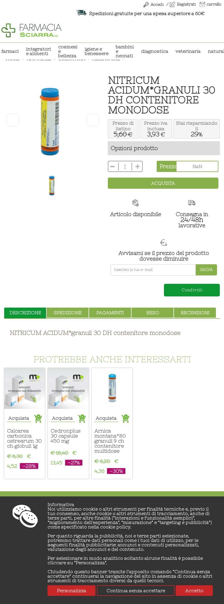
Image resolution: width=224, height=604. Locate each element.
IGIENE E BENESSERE (96, 51)
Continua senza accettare (135, 590)
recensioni (195, 312)
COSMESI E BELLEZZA (67, 51)
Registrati (186, 4)
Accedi (157, 4)
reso (152, 312)
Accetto (194, 590)
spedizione (68, 312)
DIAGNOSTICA (154, 51)
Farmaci (10, 51)
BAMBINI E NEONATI (125, 51)
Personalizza (71, 590)
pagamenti (110, 312)
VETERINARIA (188, 51)
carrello (214, 4)
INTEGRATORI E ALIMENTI (38, 51)
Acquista (163, 183)
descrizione (25, 312)
